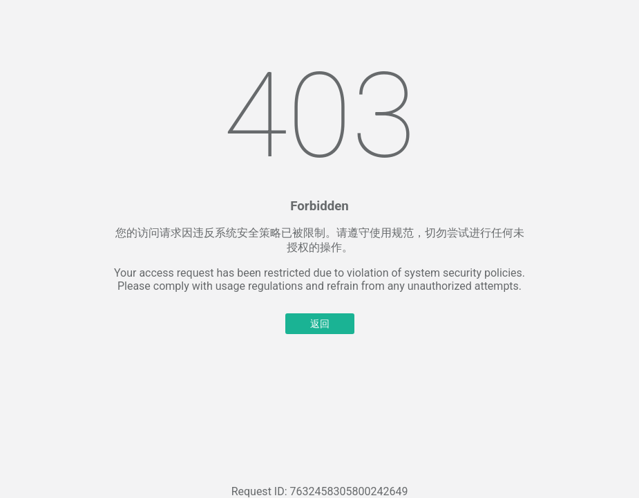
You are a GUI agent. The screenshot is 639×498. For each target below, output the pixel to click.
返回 (320, 323)
